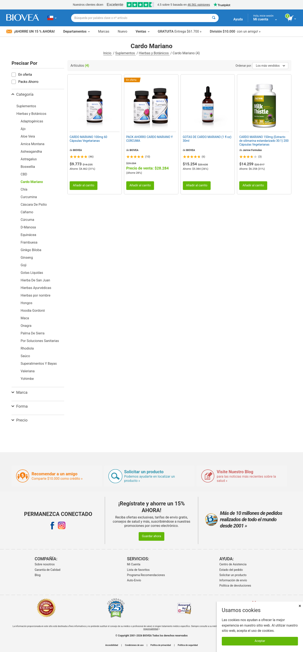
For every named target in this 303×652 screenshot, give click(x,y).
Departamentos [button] (76, 31)
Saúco (25, 356)
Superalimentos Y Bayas (39, 364)
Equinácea (28, 235)
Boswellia (28, 167)
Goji (24, 265)
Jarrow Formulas (252, 150)
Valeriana (28, 371)
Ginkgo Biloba (31, 250)
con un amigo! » (235, 31)
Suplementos (125, 53)
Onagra (26, 326)
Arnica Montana (32, 144)
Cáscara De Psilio (34, 205)
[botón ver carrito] (292, 18)
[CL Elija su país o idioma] (51, 18)
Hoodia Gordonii (33, 311)
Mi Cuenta (133, 564)
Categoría (22, 94)
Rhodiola (27, 348)
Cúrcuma (27, 220)
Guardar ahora (151, 536)
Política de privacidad (160, 645)
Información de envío (233, 580)
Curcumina (29, 197)
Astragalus (29, 159)
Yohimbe (27, 379)
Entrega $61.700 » (179, 31)
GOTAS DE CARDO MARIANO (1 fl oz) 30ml (207, 138)
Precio (20, 420)
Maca (25, 318)
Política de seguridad (188, 645)
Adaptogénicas (32, 121)
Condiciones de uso (134, 645)
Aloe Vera (28, 136)
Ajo (23, 129)
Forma (20, 406)
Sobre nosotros (45, 564)
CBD (24, 174)
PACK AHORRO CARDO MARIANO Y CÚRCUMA (149, 138)
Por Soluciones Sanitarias (40, 341)
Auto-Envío (134, 580)
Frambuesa (29, 242)
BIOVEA (77, 150)
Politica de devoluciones (235, 585)
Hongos (26, 303)
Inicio (107, 53)
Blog (38, 575)
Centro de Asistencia (233, 564)
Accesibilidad (111, 645)
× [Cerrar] (300, 605)
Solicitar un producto (233, 575)
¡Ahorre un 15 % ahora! (30, 31)
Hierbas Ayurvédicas (36, 288)
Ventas (142, 31)
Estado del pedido (231, 569)
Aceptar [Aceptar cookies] (260, 641)
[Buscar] (214, 18)
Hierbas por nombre (35, 295)
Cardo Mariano (32, 182)
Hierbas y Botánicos (154, 53)
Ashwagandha (31, 152)
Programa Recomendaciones (146, 575)
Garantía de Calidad (47, 569)
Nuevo (122, 31)
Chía (24, 189)
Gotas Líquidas (32, 273)
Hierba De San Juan (35, 280)
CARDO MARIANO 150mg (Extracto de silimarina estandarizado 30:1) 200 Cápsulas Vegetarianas (263, 140)
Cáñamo (27, 212)
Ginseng (27, 258)
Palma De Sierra (32, 333)
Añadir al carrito (83, 185)
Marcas (103, 31)
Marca (19, 392)
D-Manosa (28, 227)
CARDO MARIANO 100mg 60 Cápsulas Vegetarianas (88, 138)
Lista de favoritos (138, 569)
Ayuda (238, 19)
